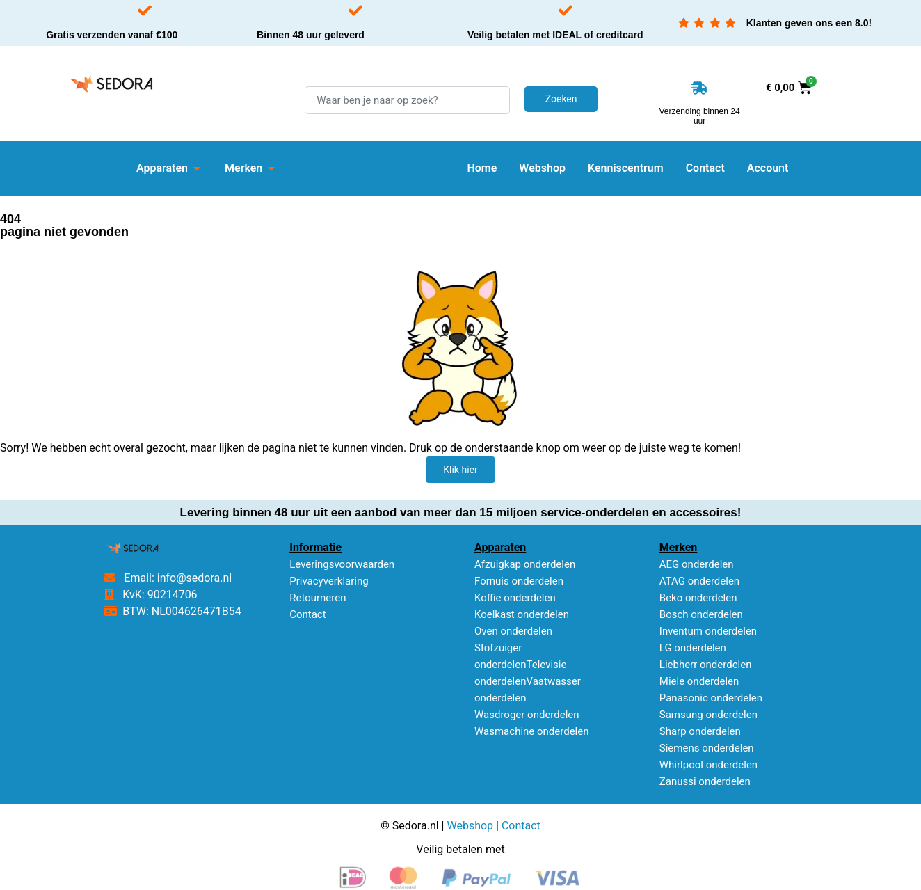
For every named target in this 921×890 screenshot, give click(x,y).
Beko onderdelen (698, 597)
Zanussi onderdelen (705, 781)
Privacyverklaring (329, 581)
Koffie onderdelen (515, 597)
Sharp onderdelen (700, 731)
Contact (307, 614)
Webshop (470, 825)
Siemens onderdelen (706, 748)
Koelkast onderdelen (521, 614)
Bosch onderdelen (701, 614)
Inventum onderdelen (708, 631)
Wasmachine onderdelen (531, 731)
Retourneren (317, 597)
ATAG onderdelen (699, 581)
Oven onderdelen (513, 631)
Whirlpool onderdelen (708, 764)
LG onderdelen (692, 648)
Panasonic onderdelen (710, 698)
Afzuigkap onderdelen (524, 564)
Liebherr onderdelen (705, 664)
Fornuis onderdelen (518, 581)
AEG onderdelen (696, 564)
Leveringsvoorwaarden (341, 564)
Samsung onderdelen (708, 714)
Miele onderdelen (699, 681)
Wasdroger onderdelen (526, 714)
